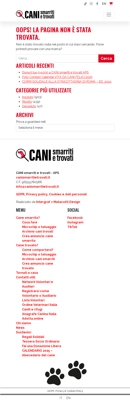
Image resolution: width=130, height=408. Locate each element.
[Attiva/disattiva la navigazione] (109, 14)
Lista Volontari (33, 300)
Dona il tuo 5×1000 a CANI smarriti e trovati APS (55, 72)
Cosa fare (29, 222)
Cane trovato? (27, 245)
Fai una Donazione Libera (41, 346)
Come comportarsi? (37, 250)
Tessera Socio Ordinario (41, 341)
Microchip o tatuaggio (39, 227)
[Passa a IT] (61, 398)
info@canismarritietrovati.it (37, 186)
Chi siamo (23, 323)
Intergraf (43, 202)
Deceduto (29, 106)
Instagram (75, 222)
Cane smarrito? (28, 218)
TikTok (72, 227)
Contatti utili (25, 277)
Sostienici (23, 332)
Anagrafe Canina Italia (39, 314)
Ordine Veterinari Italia (39, 305)
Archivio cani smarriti (38, 259)
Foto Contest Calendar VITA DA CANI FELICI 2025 (57, 77)
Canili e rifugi (32, 309)
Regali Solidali (33, 337)
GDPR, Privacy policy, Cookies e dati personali (51, 194)
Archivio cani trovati (37, 231)
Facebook (75, 218)
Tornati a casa (27, 273)
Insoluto (27, 97)
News (20, 328)
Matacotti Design (66, 202)
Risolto (27, 101)
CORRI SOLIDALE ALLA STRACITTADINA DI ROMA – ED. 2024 (67, 81)
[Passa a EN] (68, 398)
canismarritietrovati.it (33, 177)
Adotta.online (32, 318)
